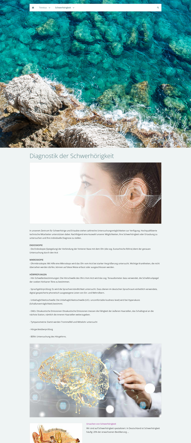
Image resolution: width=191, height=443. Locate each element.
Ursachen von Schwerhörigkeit (101, 423)
